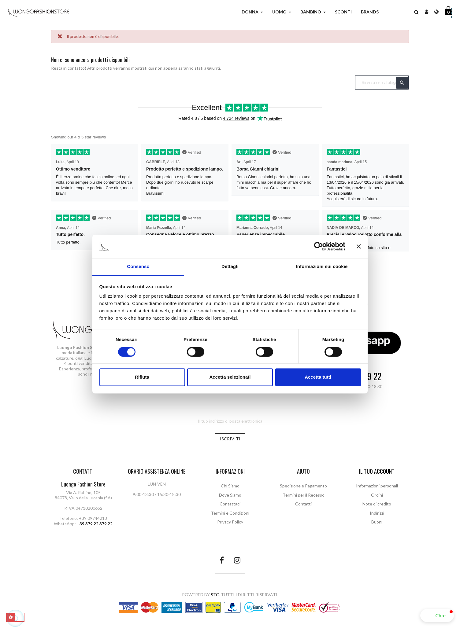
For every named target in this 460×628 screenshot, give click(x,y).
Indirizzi (377, 513)
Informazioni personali (377, 485)
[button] (437, 615)
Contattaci (230, 503)
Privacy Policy (230, 521)
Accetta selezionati (229, 377)
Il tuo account (377, 471)
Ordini (377, 495)
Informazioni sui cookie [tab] (322, 266)
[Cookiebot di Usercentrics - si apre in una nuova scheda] (318, 246)
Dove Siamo (230, 495)
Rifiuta (142, 377)
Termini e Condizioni (230, 513)
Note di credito (376, 503)
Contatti (303, 503)
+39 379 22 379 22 (95, 523)
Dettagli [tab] (230, 266)
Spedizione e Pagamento (303, 485)
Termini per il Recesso (304, 495)
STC (215, 594)
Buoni (376, 521)
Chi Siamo (230, 485)
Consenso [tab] (138, 266)
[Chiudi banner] (359, 246)
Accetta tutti (318, 377)
